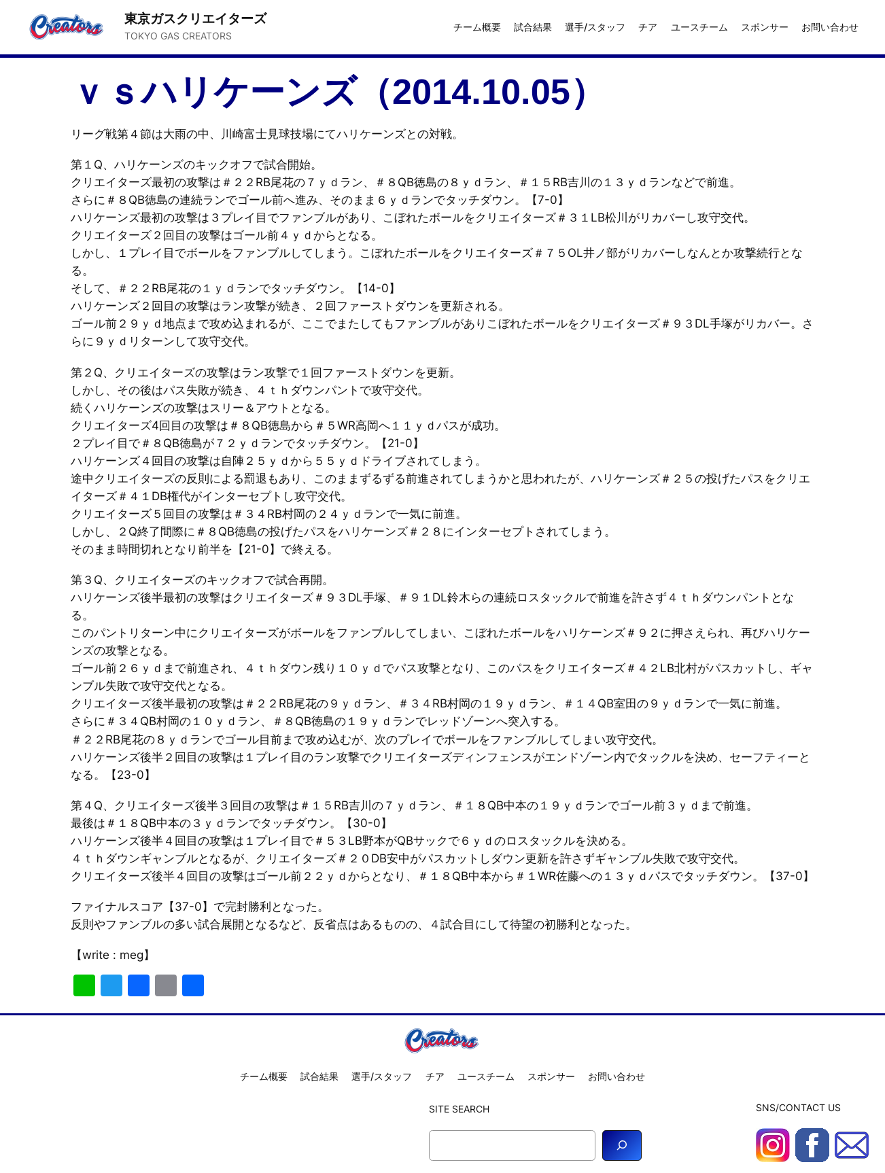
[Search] (622, 1145)
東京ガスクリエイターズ (195, 18)
